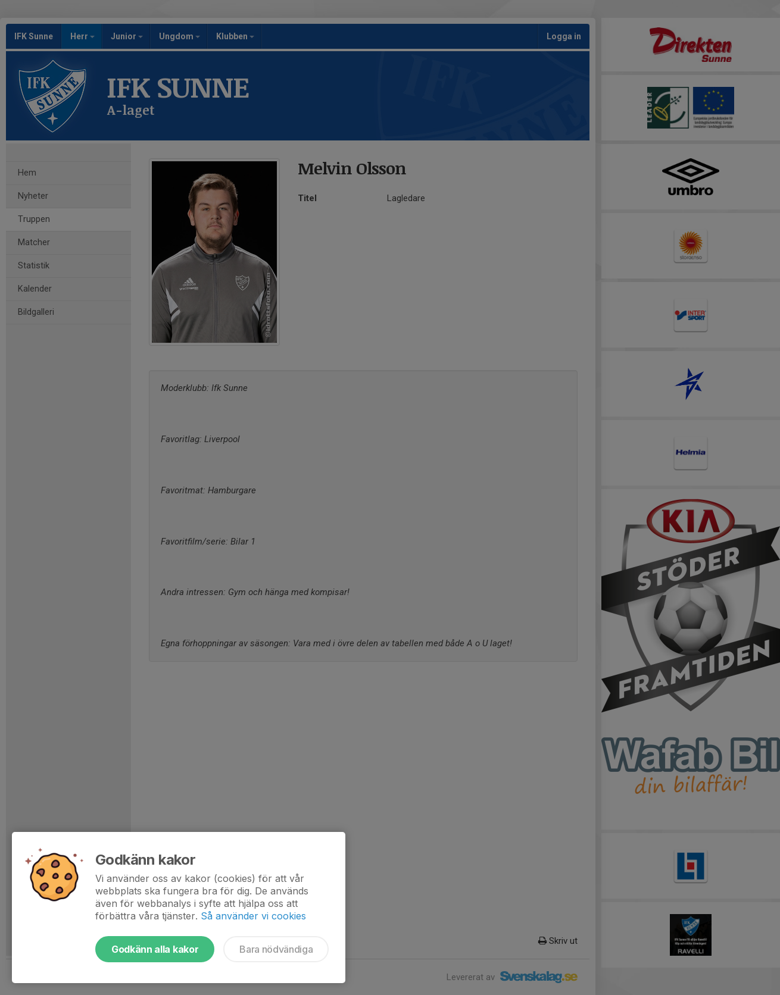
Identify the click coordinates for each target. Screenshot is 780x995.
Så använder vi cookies (253, 916)
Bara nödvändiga (276, 949)
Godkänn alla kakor (154, 949)
